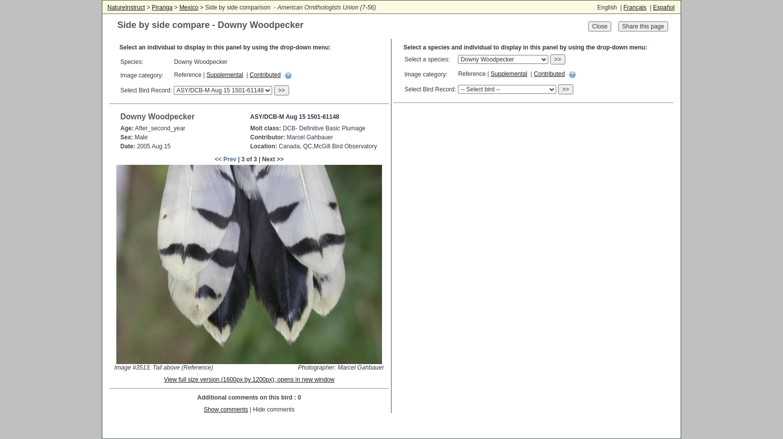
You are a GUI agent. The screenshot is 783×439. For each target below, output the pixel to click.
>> (281, 90)
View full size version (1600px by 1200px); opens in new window (249, 379)
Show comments (226, 409)
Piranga (162, 7)
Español (664, 7)
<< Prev (225, 159)
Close (600, 26)
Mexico (188, 7)
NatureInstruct (126, 7)
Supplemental (225, 74)
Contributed (265, 74)
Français (634, 7)
